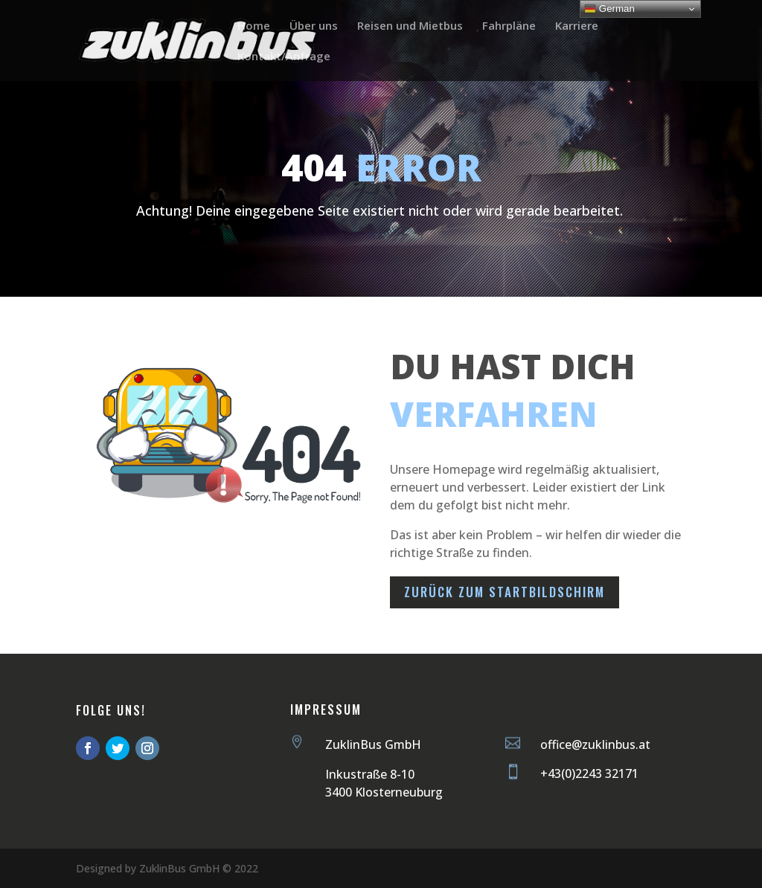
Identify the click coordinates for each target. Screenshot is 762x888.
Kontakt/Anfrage (283, 57)
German (609, 9)
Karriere (576, 26)
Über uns (313, 26)
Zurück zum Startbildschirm (504, 591)
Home (253, 26)
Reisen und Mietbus (410, 26)
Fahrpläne (509, 26)
